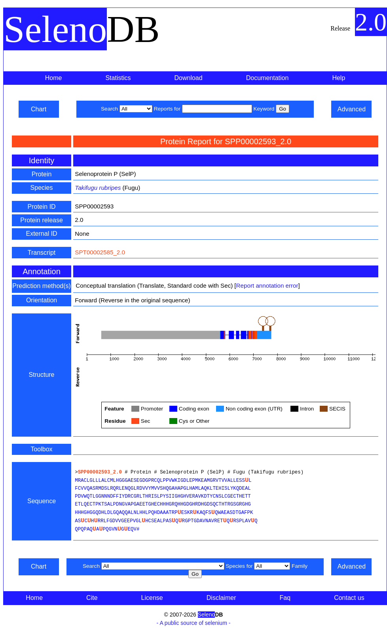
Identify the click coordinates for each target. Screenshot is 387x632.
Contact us (349, 597)
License (152, 597)
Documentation (267, 77)
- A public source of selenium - (194, 623)
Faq (285, 597)
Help (338, 77)
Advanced (352, 109)
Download (189, 77)
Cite (91, 597)
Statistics (118, 77)
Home (53, 77)
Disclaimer (221, 597)
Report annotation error (267, 285)
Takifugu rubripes (98, 187)
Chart (38, 109)
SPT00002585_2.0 (100, 252)
